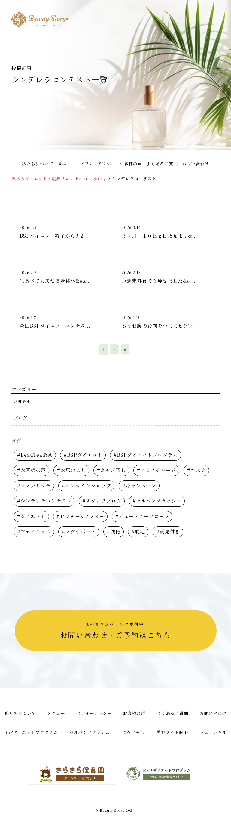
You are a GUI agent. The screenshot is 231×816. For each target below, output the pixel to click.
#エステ (196, 470)
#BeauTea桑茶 (35, 454)
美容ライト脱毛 (172, 732)
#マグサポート (79, 531)
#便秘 (113, 531)
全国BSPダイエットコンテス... (55, 325)
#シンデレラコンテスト (44, 500)
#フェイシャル (34, 531)
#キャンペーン (139, 485)
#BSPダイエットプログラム (146, 454)
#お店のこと (71, 470)
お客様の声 (131, 164)
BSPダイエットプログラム (31, 732)
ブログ (20, 418)
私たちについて (37, 164)
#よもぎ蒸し (111, 470)
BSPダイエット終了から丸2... (54, 235)
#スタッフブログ (101, 500)
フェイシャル (213, 732)
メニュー (67, 164)
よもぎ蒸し (133, 732)
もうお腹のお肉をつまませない (157, 325)
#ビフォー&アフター (80, 516)
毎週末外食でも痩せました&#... (159, 280)
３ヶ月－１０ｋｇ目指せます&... (159, 235)
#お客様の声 (31, 470)
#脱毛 (138, 531)
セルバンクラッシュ (90, 732)
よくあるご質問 (162, 164)
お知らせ (23, 401)
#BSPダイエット (83, 454)
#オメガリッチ (34, 485)
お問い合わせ (195, 164)
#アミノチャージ (156, 470)
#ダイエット (31, 516)
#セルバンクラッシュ (156, 500)
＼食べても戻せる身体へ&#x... (55, 280)
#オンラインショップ (86, 485)
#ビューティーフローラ (142, 516)
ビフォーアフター (97, 164)
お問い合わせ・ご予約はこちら (114, 630)
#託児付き (168, 531)
